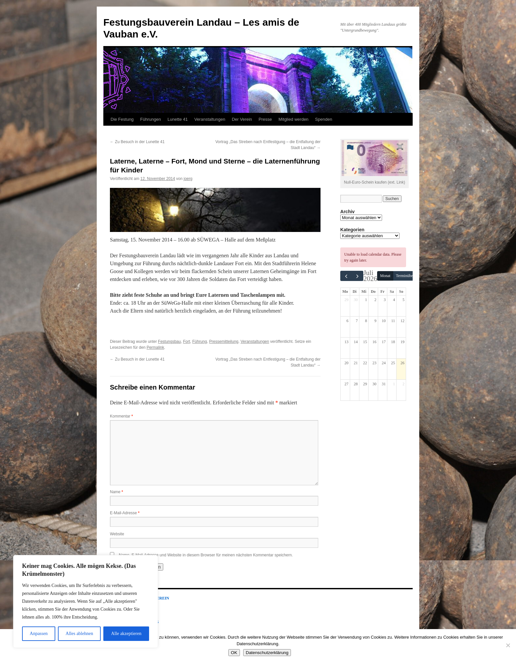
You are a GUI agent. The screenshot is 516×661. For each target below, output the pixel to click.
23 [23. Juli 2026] (374, 363)
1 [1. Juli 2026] (366, 299)
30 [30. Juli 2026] (374, 384)
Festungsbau (169, 341)
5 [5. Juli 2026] (403, 299)
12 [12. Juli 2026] (402, 320)
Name (116, 492)
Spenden (323, 119)
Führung (199, 341)
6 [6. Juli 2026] (347, 320)
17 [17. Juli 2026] (384, 342)
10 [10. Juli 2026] (384, 320)
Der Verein (242, 119)
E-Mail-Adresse (125, 513)
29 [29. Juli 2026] (365, 384)
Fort (186, 341)
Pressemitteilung (224, 341)
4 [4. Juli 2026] (394, 299)
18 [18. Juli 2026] (393, 342)
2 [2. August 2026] (403, 384)
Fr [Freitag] (382, 291)
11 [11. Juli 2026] (393, 320)
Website (117, 534)
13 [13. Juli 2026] (346, 342)
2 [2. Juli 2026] (375, 299)
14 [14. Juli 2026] (356, 342)
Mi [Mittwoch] (363, 291)
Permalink (155, 347)
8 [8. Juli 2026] (366, 320)
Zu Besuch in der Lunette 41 (137, 142)
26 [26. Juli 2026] (402, 363)
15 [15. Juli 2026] (365, 342)
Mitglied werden (293, 119)
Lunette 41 (178, 119)
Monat (385, 275)
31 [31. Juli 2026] (384, 384)
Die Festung (122, 119)
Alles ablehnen (79, 633)
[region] (85, 601)
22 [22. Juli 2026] (365, 363)
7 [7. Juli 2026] (357, 320)
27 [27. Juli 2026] (346, 384)
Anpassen (38, 633)
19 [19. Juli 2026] (402, 342)
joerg (188, 178)
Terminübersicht (409, 275)
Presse (265, 119)
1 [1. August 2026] (394, 384)
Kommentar (121, 416)
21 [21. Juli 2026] (356, 363)
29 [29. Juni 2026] (346, 299)
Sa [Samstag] (392, 291)
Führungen (150, 119)
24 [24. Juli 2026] (384, 363)
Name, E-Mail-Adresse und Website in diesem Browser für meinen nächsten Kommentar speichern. (206, 555)
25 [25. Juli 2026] (393, 363)
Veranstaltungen (209, 119)
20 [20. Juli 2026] (346, 363)
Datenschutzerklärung (267, 652)
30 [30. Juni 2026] (356, 299)
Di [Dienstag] (354, 291)
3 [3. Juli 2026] (385, 299)
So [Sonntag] (401, 291)
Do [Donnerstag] (373, 291)
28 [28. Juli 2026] (356, 384)
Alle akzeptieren (126, 633)
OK (234, 652)
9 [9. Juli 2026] (375, 320)
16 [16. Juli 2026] (374, 342)
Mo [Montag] (345, 291)
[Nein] (507, 645)
